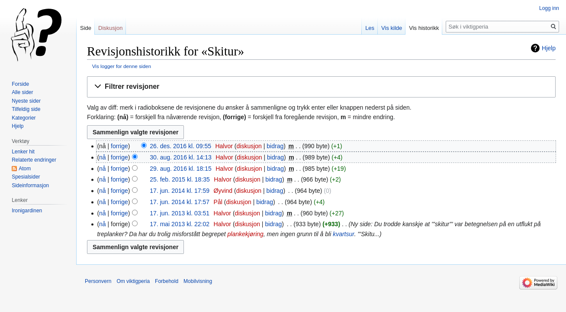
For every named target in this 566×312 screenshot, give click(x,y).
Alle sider (22, 92)
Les (369, 28)
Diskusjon (110, 28)
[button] (321, 86)
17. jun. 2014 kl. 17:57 (179, 201)
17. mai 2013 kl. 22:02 (179, 224)
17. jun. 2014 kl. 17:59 (179, 190)
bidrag (275, 146)
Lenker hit (23, 152)
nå (102, 157)
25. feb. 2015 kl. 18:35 (180, 179)
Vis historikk (424, 28)
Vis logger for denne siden (121, 66)
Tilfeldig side (26, 109)
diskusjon (249, 146)
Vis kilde (391, 28)
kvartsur (343, 234)
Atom (25, 169)
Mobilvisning (197, 281)
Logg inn (549, 8)
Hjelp (549, 48)
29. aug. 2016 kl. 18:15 (180, 168)
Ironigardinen (27, 211)
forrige (119, 146)
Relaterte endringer (34, 160)
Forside (20, 84)
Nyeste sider (26, 101)
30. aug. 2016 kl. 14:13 (180, 157)
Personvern (98, 281)
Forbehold (166, 281)
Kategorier (23, 118)
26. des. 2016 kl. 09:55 (180, 146)
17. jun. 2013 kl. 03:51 (179, 213)
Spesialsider (26, 177)
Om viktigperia (133, 281)
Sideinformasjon (30, 185)
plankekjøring (246, 234)
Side (85, 28)
